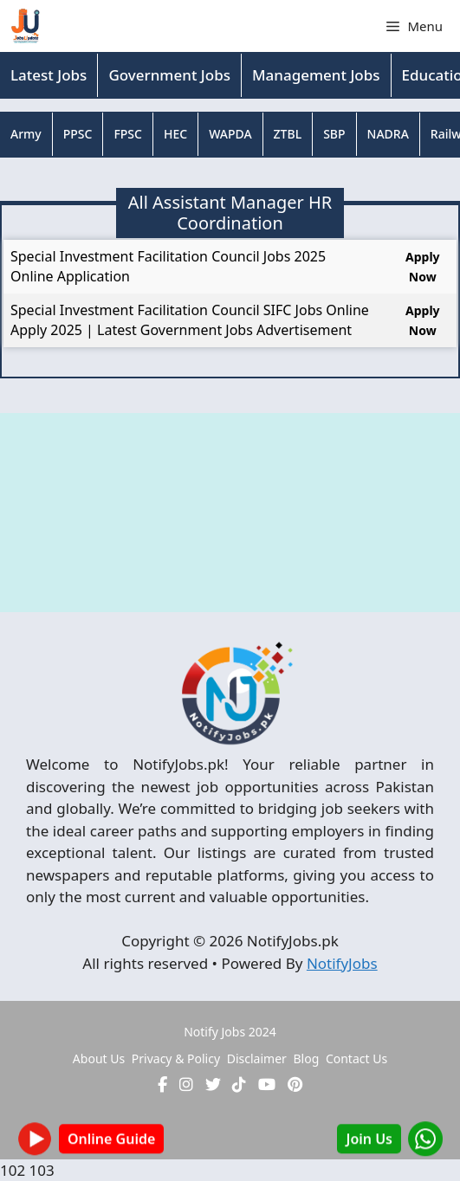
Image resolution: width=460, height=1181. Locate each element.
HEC (175, 134)
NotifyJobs (342, 963)
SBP (334, 134)
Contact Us (356, 1058)
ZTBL (288, 134)
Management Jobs (316, 75)
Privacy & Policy (176, 1058)
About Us (99, 1058)
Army (26, 134)
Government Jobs (169, 75)
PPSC (78, 134)
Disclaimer (257, 1058)
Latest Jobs (48, 75)
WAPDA (230, 134)
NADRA (388, 134)
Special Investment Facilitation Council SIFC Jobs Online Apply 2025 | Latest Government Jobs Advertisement (189, 319)
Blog (306, 1058)
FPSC (127, 134)
